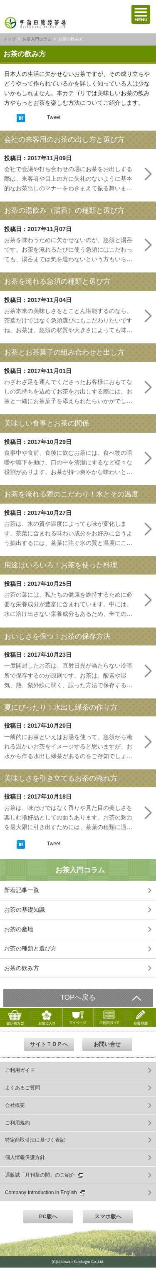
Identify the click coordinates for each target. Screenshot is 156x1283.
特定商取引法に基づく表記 (35, 1140)
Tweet (53, 117)
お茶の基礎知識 (24, 909)
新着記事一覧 (21, 890)
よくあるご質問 (22, 1088)
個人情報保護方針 (25, 1157)
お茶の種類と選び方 (30, 948)
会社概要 (15, 1105)
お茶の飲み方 (21, 968)
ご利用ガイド (20, 1070)
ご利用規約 (17, 1123)
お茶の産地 (18, 929)
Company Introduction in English (45, 1192)
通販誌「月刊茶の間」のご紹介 (44, 1175)
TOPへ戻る (78, 997)
